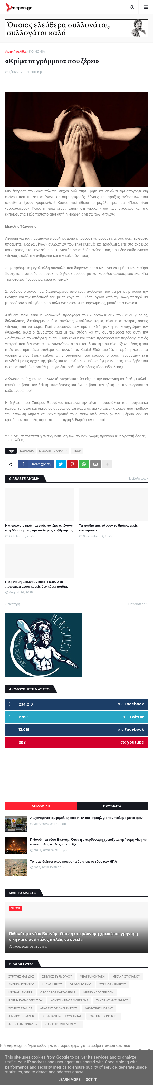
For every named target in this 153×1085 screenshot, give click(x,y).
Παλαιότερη (136, 604)
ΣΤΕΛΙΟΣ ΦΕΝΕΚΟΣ (112, 984)
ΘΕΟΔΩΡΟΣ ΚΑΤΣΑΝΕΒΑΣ (57, 992)
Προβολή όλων (138, 478)
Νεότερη (14, 604)
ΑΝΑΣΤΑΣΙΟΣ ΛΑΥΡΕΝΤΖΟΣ (58, 1008)
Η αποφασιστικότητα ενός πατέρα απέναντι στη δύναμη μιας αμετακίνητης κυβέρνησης (39, 528)
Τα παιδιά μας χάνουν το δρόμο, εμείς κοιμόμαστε (108, 528)
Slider (77, 451)
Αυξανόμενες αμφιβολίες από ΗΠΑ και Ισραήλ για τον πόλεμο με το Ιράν (86, 818)
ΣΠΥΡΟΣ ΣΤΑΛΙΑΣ (20, 1008)
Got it (91, 1080)
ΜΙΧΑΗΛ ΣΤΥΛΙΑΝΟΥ (126, 976)
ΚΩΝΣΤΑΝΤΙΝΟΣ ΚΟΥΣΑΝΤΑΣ (62, 1016)
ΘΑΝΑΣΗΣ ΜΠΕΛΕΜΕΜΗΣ (62, 1024)
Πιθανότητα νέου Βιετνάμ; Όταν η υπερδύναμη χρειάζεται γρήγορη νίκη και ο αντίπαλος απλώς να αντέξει (88, 842)
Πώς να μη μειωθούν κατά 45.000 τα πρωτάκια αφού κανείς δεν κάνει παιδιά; (36, 584)
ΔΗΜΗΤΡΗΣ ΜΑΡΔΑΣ (99, 1008)
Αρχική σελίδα (15, 51)
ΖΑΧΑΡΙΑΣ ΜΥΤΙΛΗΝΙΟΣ (112, 1000)
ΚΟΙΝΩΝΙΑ (37, 51)
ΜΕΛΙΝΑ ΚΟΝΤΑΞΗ (92, 976)
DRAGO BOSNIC (80, 984)
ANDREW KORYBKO (21, 984)
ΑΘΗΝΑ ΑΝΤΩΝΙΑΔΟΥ (22, 1024)
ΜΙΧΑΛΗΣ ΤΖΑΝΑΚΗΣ (53, 451)
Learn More (69, 1080)
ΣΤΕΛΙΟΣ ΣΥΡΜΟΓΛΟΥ (57, 976)
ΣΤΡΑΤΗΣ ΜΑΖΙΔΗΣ (21, 976)
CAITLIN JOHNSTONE (104, 1016)
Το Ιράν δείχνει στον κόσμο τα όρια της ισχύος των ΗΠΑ (73, 861)
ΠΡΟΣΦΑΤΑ (112, 806)
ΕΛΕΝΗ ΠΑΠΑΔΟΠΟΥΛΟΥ (25, 1000)
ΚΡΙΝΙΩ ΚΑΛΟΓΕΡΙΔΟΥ (98, 992)
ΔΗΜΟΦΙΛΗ (41, 806)
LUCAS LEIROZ (52, 984)
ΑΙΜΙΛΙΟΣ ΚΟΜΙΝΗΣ (21, 1016)
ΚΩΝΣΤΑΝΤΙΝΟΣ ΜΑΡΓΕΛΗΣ (69, 1000)
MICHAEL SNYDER (20, 992)
